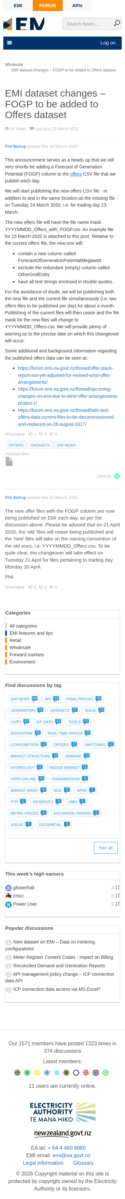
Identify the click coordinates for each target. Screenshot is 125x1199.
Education (25, 733)
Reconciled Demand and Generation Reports (59, 965)
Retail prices (28, 813)
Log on (108, 42)
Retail (15, 640)
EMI (18, 5)
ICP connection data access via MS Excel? (57, 989)
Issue (94, 710)
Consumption (28, 745)
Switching (98, 745)
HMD (76, 802)
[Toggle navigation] (8, 43)
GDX (60, 790)
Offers (16, 445)
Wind (85, 790)
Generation (26, 710)
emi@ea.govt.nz (71, 1155)
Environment (22, 661)
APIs (77, 5)
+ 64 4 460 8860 (67, 1148)
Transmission (69, 779)
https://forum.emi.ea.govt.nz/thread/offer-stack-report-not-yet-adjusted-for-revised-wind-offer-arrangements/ (65, 375)
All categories (23, 626)
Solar (20, 825)
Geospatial (54, 825)
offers (76, 174)
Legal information (43, 1163)
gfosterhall (23, 887)
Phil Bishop (15, 146)
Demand (77, 756)
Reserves (46, 802)
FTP (18, 802)
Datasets (40, 445)
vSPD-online (27, 779)
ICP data (48, 722)
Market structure (34, 756)
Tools (78, 722)
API (51, 699)
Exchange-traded (76, 813)
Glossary (83, 1163)
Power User (25, 904)
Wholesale (20, 647)
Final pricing (83, 699)
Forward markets (27, 654)
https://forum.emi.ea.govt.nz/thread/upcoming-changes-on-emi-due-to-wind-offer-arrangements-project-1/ (68, 396)
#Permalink (15, 434)
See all (106, 847)
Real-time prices (69, 733)
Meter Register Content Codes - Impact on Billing (63, 957)
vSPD (19, 722)
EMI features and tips (31, 633)
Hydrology (26, 768)
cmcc (18, 895)
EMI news (66, 445)
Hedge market (68, 768)
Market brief (28, 790)
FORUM (47, 5)
